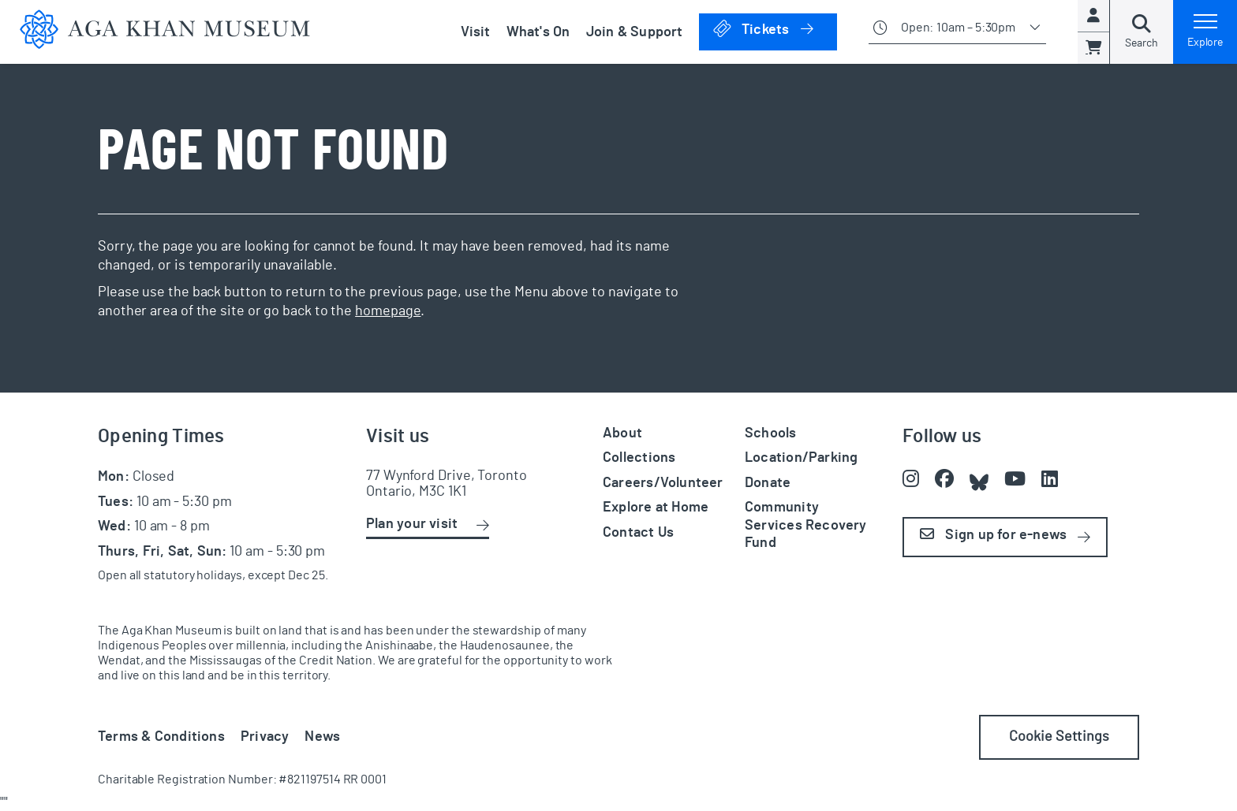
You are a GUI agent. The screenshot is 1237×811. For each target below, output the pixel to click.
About (622, 433)
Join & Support (634, 32)
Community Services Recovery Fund (806, 525)
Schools (771, 433)
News (322, 737)
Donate (767, 483)
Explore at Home (655, 507)
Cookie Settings (1059, 737)
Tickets (774, 28)
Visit (476, 32)
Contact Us (638, 533)
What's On (538, 32)
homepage (387, 311)
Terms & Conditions (161, 737)
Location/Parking (801, 458)
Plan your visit (412, 524)
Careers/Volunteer (663, 483)
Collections (639, 458)
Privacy (265, 737)
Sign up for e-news (993, 534)
